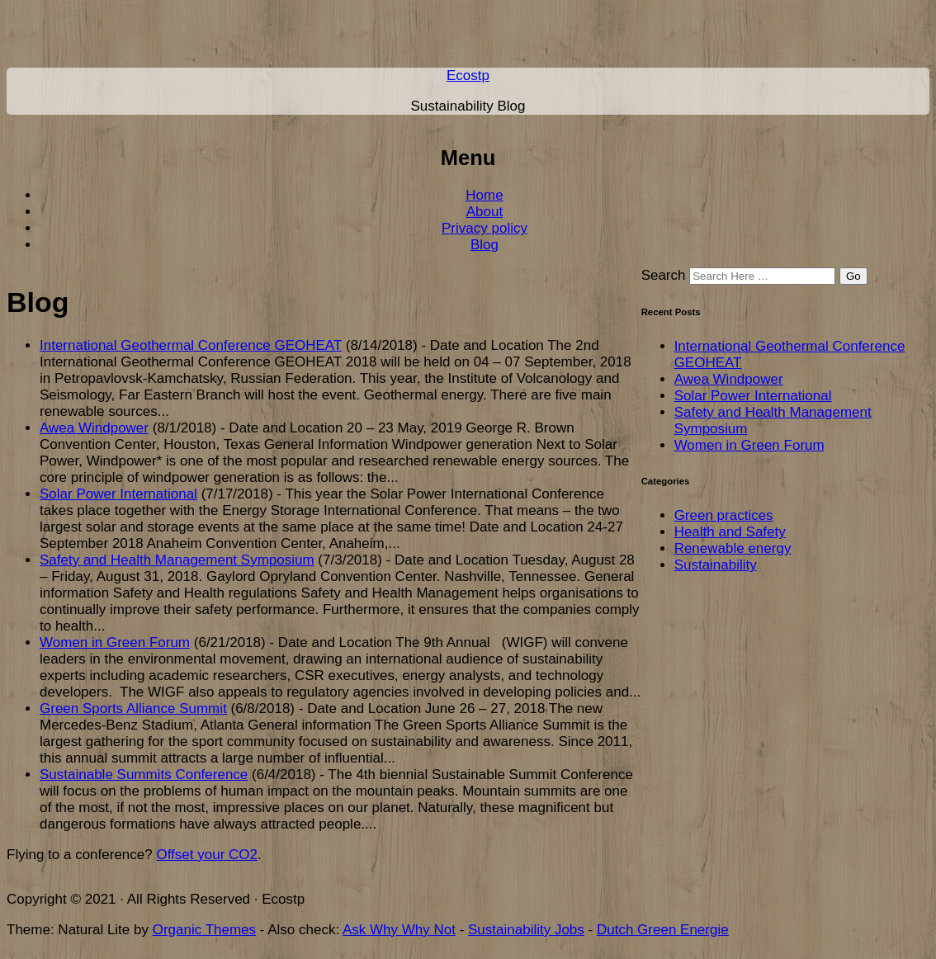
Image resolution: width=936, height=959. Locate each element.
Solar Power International (118, 494)
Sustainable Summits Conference (144, 774)
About (484, 212)
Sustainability (715, 565)
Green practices (723, 515)
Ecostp (468, 75)
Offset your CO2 (207, 854)
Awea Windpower (94, 428)
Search (663, 275)
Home (484, 195)
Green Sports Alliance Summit (133, 708)
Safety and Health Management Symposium (177, 560)
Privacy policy (484, 228)
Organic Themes (204, 930)
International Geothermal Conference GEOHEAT (191, 345)
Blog (484, 245)
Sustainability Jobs (526, 930)
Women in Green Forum (115, 642)
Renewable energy (733, 548)
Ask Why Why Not (399, 930)
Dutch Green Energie (663, 930)
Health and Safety (730, 532)
